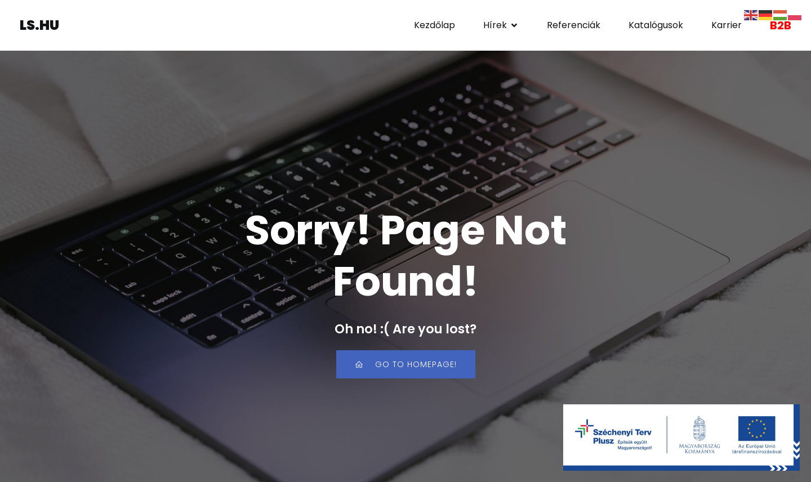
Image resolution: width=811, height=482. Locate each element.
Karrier (726, 25)
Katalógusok (656, 25)
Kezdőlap (434, 25)
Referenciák (573, 25)
